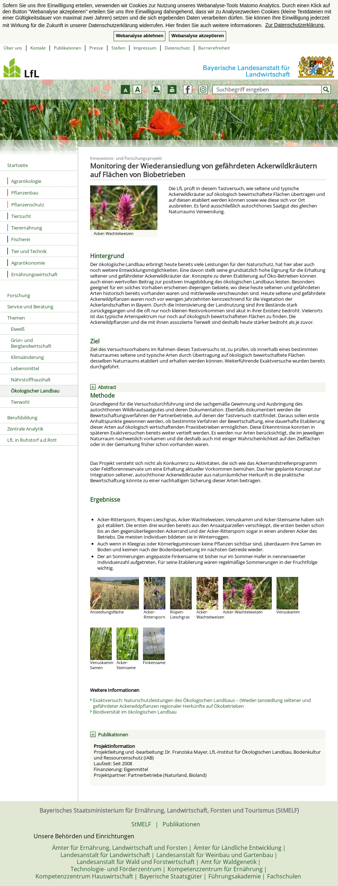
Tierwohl (20, 402)
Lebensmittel (25, 368)
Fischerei (18, 239)
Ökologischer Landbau (35, 391)
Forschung (18, 295)
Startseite (17, 165)
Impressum (145, 48)
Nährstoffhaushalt (31, 379)
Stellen (118, 48)
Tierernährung (24, 227)
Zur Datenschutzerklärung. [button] (295, 25)
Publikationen (67, 48)
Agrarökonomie (26, 262)
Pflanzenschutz (25, 204)
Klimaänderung (27, 357)
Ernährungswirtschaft (32, 274)
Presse (96, 48)
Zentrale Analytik (25, 428)
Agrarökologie (24, 180)
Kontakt (38, 48)
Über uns (13, 48)
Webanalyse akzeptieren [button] (197, 35)
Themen (16, 317)
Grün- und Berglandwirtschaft (31, 343)
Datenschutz (177, 48)
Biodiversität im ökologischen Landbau (135, 712)
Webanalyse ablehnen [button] (139, 35)
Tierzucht (19, 216)
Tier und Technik (27, 251)
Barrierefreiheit (214, 48)
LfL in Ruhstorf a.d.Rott (32, 440)
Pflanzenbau (22, 192)
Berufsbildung (22, 417)
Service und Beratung (30, 306)
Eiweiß (18, 329)
